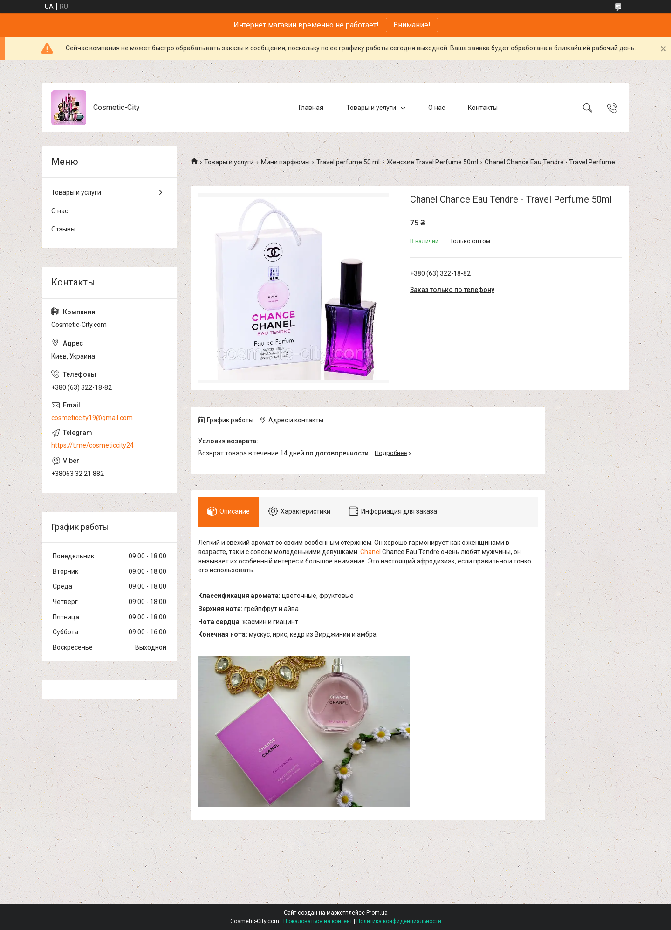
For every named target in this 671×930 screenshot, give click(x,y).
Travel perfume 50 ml (348, 162)
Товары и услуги (371, 107)
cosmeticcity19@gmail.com (92, 417)
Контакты (483, 107)
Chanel (370, 552)
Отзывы (63, 229)
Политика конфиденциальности (398, 921)
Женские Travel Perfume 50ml (432, 162)
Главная (311, 107)
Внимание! (412, 24)
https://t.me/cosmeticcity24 (92, 445)
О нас (436, 107)
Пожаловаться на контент (317, 921)
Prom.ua (377, 913)
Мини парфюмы (285, 162)
